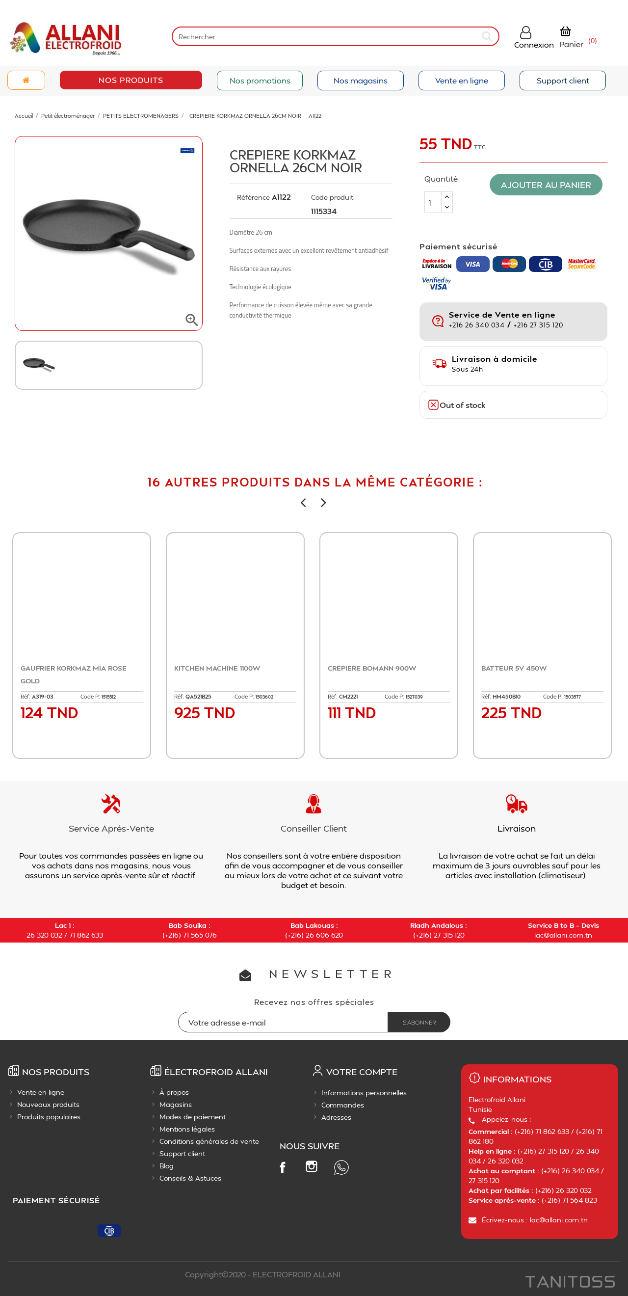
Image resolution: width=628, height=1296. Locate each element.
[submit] (487, 36)
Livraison (516, 828)
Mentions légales (187, 1129)
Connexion (534, 44)
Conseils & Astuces (190, 1178)
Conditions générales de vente (209, 1141)
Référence (253, 197)
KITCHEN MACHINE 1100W (217, 668)
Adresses (336, 1117)
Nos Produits (131, 80)
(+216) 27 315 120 (439, 935)
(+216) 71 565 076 (189, 935)
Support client (563, 80)
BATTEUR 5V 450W (514, 668)
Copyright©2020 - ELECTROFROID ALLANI (262, 1274)
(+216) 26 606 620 (314, 935)
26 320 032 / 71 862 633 (64, 935)
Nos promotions (260, 80)
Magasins (175, 1104)
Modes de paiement (192, 1116)
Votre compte (361, 1071)
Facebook (282, 1167)
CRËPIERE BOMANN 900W (372, 668)
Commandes (342, 1105)
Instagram (311, 1166)
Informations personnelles (364, 1092)
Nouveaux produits (48, 1104)
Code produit (332, 197)
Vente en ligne (461, 80)
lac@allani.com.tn (563, 935)
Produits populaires (48, 1116)
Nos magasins (361, 80)
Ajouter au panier (548, 184)
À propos (174, 1092)
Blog (166, 1165)
